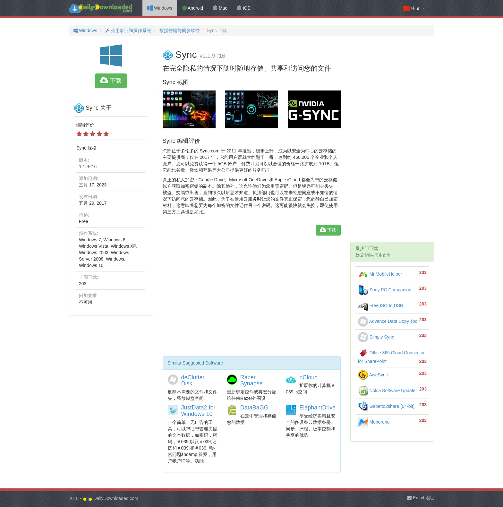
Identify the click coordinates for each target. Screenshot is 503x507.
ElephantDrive (317, 407)
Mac (220, 8)
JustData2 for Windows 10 (198, 410)
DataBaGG (254, 407)
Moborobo (374, 422)
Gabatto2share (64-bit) (386, 406)
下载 (111, 80)
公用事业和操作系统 (127, 30)
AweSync (373, 374)
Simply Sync (376, 336)
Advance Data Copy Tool (388, 321)
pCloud (308, 377)
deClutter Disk (193, 380)
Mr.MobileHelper (380, 274)
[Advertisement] (252, 298)
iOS (243, 8)
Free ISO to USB (380, 305)
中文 (414, 8)
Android (192, 8)
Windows (159, 8)
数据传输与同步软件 (179, 30)
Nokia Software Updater (387, 390)
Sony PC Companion (385, 289)
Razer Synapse (251, 380)
